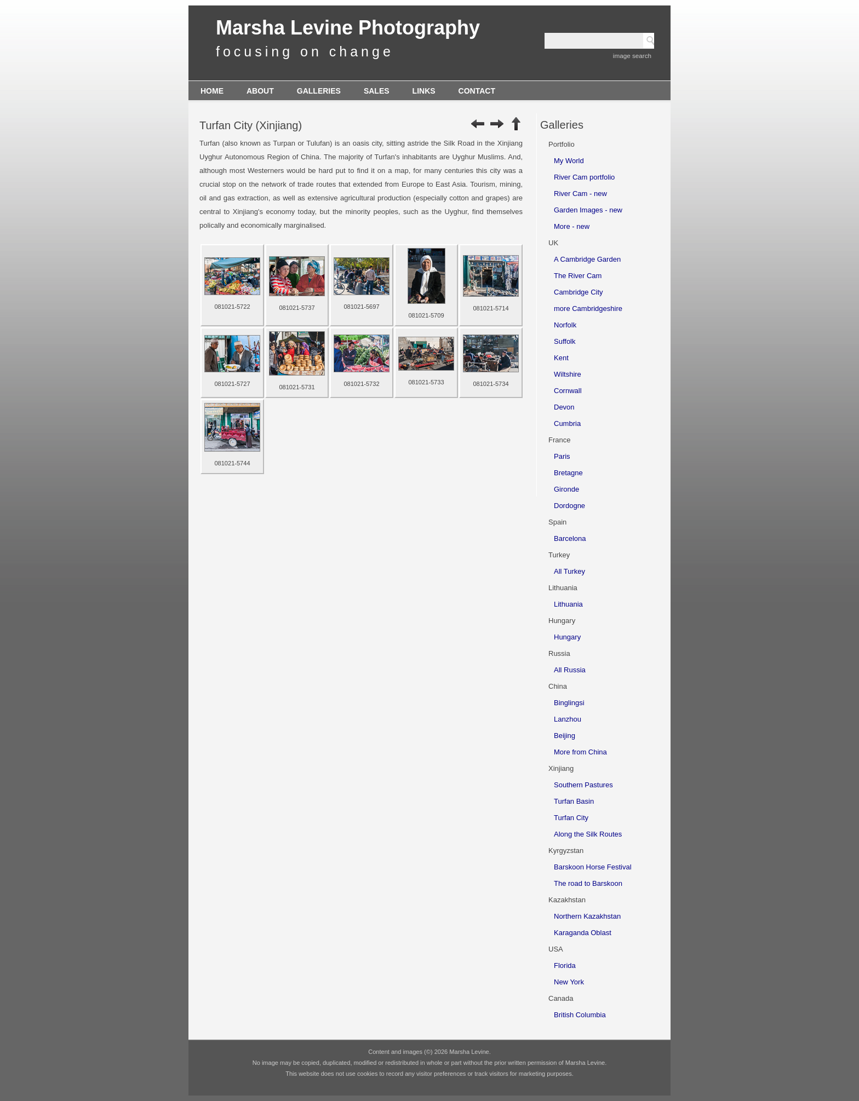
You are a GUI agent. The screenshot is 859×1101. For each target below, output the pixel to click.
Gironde (566, 489)
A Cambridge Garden (587, 259)
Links (424, 91)
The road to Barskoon (588, 883)
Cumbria (567, 423)
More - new (571, 226)
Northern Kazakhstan (587, 916)
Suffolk (565, 341)
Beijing (564, 735)
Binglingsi (569, 703)
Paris (562, 456)
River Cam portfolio (584, 177)
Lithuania (568, 604)
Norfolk (565, 325)
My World (569, 161)
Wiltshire (567, 374)
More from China (580, 752)
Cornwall (568, 391)
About (260, 91)
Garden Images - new (588, 210)
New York (569, 982)
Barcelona (570, 538)
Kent (561, 358)
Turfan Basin (574, 801)
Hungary (567, 637)
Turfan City (571, 818)
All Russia (570, 670)
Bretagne (568, 473)
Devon (564, 407)
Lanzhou (567, 719)
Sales (377, 91)
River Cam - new (580, 193)
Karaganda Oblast (582, 933)
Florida (565, 965)
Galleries (319, 91)
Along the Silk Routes (588, 834)
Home (212, 91)
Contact (477, 91)
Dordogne (569, 505)
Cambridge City (578, 292)
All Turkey (569, 571)
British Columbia (580, 1015)
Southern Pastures (583, 785)
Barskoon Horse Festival (593, 867)
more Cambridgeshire (588, 308)
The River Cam (578, 276)
